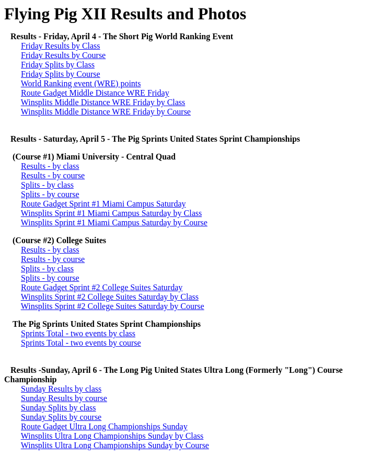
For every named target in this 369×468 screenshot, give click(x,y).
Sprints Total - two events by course (81, 342)
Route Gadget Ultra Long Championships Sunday (104, 426)
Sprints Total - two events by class (78, 333)
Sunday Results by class (61, 388)
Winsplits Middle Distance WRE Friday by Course (106, 111)
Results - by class (50, 166)
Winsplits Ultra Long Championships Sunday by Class (112, 435)
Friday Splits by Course (60, 74)
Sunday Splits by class (58, 407)
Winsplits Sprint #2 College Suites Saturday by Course (112, 306)
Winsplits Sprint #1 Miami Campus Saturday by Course (114, 222)
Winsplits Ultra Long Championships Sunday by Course (115, 445)
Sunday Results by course (64, 398)
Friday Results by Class (60, 45)
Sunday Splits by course (61, 417)
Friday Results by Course (63, 55)
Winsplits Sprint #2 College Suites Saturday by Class (110, 296)
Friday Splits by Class (58, 64)
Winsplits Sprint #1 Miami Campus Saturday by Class (111, 213)
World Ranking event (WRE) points (81, 83)
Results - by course (53, 175)
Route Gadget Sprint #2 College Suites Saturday (101, 287)
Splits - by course (50, 194)
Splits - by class (47, 184)
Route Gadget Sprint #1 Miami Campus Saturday (103, 203)
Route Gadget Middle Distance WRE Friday (95, 92)
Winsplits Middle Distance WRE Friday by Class (103, 102)
